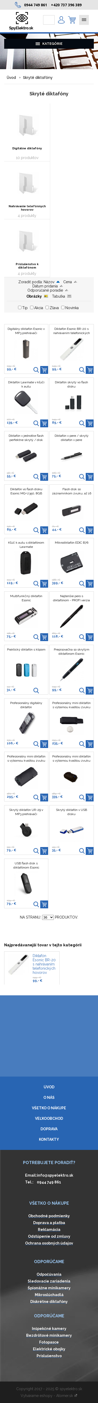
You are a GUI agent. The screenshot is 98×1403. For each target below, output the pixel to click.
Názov (49, 282)
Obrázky (34, 296)
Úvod (11, 77)
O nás (49, 1097)
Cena (67, 282)
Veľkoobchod (49, 1118)
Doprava (49, 1129)
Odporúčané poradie (45, 290)
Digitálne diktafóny (27, 148)
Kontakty (49, 1139)
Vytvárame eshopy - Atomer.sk (49, 1396)
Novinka (72, 308)
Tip (25, 308)
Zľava (54, 308)
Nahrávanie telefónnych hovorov (27, 208)
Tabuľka (58, 296)
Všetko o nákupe (49, 1108)
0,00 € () (72, 20)
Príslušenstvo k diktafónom (27, 266)
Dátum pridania (45, 286)
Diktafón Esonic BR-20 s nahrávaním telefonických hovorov (44, 964)
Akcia (38, 308)
